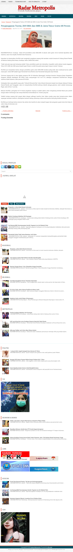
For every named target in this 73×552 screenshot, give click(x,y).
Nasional (21, 16)
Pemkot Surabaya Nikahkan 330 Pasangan (19, 216)
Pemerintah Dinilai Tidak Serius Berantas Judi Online (22, 234)
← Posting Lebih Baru (7, 110)
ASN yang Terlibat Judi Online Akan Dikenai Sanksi (23, 330)
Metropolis (12, 16)
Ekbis (36, 16)
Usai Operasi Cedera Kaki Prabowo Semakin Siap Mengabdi (25, 257)
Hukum (42, 16)
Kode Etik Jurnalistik (34, 1)
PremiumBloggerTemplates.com (42, 549)
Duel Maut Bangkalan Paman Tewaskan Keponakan (23, 280)
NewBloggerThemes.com (58, 549)
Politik (49, 16)
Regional (29, 16)
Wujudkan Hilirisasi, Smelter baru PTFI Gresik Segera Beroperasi (26, 429)
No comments (27, 28)
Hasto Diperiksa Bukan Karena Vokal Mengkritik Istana (24, 368)
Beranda (3, 1)
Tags (11, 203)
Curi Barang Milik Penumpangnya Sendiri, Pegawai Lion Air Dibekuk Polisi (28, 225)
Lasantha (31, 549)
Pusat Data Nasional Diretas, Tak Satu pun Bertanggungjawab (26, 481)
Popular (4, 203)
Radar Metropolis (7, 28)
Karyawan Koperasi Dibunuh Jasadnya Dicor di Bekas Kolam (26, 498)
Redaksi (10, 1)
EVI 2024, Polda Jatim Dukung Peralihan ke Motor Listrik (24, 289)
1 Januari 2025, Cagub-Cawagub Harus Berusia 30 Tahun (25, 351)
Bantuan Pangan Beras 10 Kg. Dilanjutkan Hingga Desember (26, 266)
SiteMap (44, 1)
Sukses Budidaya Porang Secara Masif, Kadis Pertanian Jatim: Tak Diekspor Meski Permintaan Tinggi (36, 437)
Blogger (50, 547)
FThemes (15, 549)
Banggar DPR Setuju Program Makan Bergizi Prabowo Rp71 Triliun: (27, 359)
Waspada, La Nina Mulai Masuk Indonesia (19, 207)
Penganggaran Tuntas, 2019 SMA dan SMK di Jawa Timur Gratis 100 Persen (35, 26)
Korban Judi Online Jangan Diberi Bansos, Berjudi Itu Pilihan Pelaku (27, 420)
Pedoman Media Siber (20, 1)
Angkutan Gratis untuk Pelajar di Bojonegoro (21, 298)
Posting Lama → (66, 110)
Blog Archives (20, 203)
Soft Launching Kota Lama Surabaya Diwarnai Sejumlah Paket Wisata (28, 321)
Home (3, 22)
